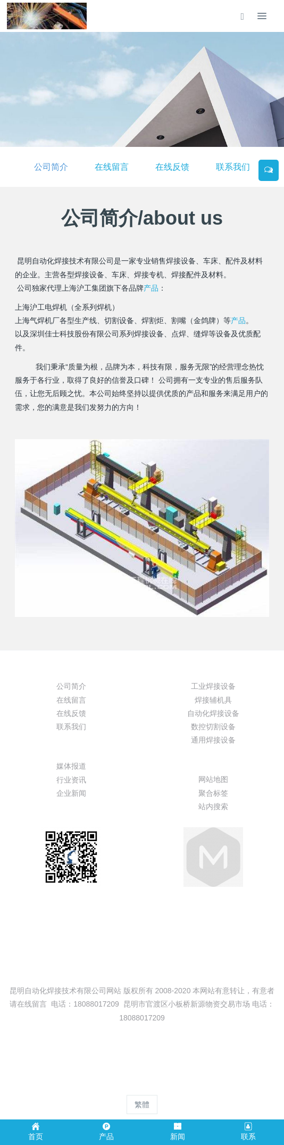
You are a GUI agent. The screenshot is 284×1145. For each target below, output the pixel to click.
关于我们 (71, 667)
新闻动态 (71, 747)
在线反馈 (172, 166)
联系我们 (233, 166)
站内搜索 (213, 806)
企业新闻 (71, 793)
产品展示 (213, 667)
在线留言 (112, 166)
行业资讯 (71, 780)
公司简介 (51, 166)
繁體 (142, 1104)
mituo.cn (205, 1084)
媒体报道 (71, 766)
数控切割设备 (213, 726)
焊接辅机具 (213, 700)
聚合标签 (213, 793)
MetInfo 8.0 (124, 1084)
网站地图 (213, 779)
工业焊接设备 (213, 686)
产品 (151, 288)
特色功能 (213, 761)
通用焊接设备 (213, 740)
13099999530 (142, 928)
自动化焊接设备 (213, 713)
